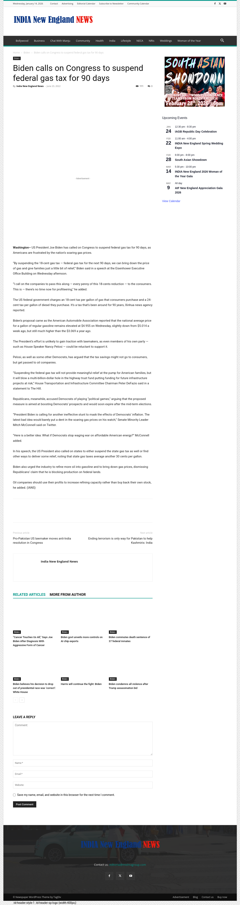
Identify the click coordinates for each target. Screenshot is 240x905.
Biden (27, 52)
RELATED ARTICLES (29, 594)
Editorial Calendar (86, 3)
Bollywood (22, 40)
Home (16, 52)
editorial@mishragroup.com (127, 865)
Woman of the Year (189, 40)
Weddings (166, 40)
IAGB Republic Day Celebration (196, 131)
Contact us (208, 897)
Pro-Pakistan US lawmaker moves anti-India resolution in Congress (42, 541)
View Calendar (171, 201)
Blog (195, 897)
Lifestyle (126, 40)
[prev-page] (15, 700)
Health (100, 40)
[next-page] (21, 700)
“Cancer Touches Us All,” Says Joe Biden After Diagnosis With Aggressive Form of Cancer (33, 641)
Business (39, 40)
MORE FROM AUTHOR (68, 594)
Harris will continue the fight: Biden (81, 684)
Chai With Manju (60, 40)
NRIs (151, 40)
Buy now (222, 897)
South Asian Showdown (191, 159)
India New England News (30, 86)
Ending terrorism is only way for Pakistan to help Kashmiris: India (120, 541)
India (112, 40)
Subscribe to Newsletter (111, 3)
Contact (54, 3)
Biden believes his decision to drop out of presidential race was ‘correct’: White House (34, 688)
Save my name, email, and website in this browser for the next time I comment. (66, 794)
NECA (140, 40)
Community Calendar (138, 3)
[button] (222, 41)
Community (83, 40)
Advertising (67, 3)
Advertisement (181, 897)
